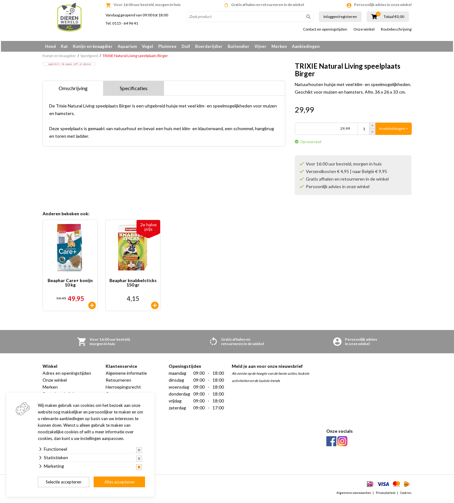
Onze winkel (364, 29)
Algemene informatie (126, 375)
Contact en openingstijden (325, 29)
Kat (64, 46)
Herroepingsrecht (123, 389)
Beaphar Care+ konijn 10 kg (70, 285)
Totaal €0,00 (394, 17)
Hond (50, 46)
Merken (279, 46)
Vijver (260, 46)
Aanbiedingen (306, 46)
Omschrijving (73, 91)
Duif (186, 46)
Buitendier (238, 46)
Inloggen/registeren (340, 16)
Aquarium (127, 46)
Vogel (147, 46)
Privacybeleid (385, 495)
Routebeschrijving (396, 29)
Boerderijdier (209, 46)
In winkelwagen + (393, 131)
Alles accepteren (119, 481)
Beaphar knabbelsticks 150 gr (133, 285)
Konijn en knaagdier (93, 46)
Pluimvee (167, 46)
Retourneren (118, 382)
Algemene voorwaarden (353, 495)
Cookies (405, 495)
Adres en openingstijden (67, 375)
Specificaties (134, 91)
